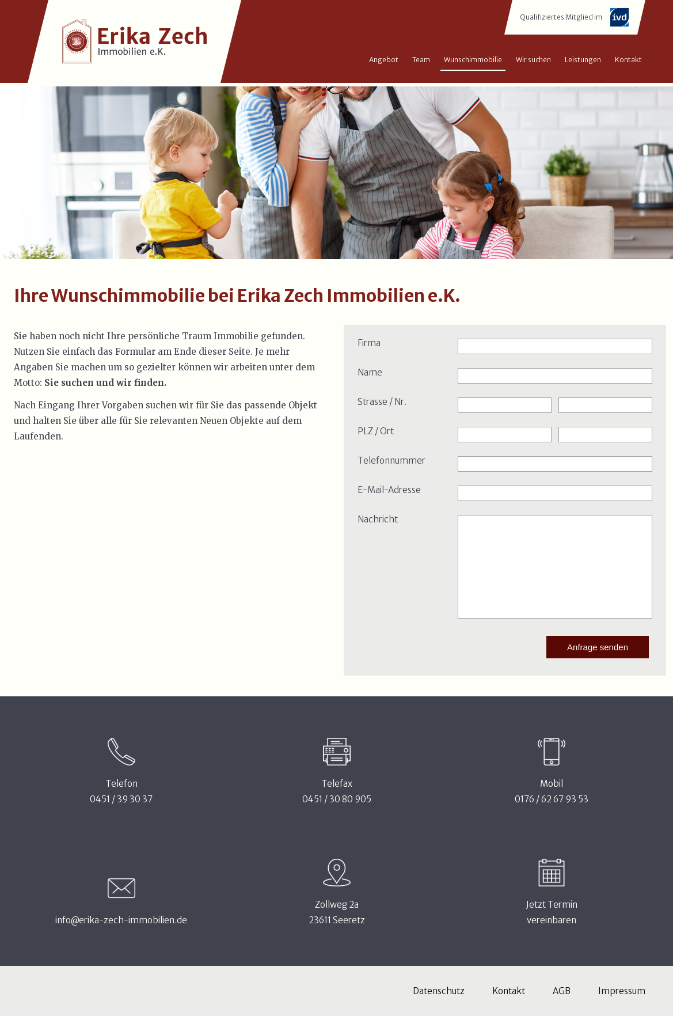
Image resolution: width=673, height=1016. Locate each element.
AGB (562, 990)
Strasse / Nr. (382, 401)
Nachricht (378, 519)
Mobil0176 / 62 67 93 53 (551, 791)
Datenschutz (439, 990)
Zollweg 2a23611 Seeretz (337, 912)
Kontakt (508, 990)
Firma (369, 343)
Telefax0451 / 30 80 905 (336, 791)
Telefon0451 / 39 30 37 (121, 791)
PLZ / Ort (376, 431)
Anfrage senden (597, 647)
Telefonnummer (391, 460)
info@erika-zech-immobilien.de (121, 920)
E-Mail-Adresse (389, 489)
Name (370, 372)
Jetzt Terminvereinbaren (551, 912)
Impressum (621, 990)
